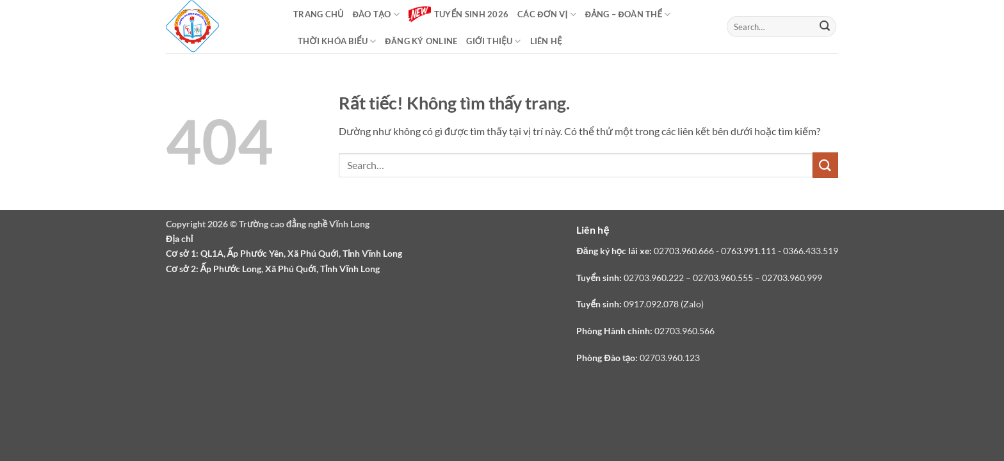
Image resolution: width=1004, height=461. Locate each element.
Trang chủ (318, 14)
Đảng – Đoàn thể (628, 14)
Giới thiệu (493, 41)
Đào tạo (376, 14)
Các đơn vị (546, 14)
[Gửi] (825, 27)
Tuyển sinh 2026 (458, 14)
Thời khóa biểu (337, 41)
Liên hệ (546, 41)
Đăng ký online (421, 41)
